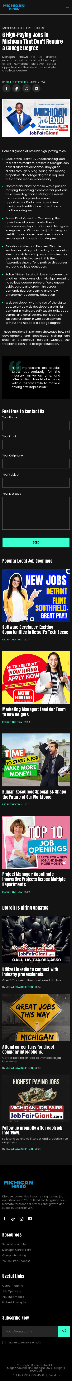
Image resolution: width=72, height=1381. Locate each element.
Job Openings (11, 1291)
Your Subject (10, 475)
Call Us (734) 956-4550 (28, 1375)
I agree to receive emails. (21, 1342)
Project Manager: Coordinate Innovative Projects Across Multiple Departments (33, 879)
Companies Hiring (14, 1255)
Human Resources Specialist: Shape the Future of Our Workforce (34, 794)
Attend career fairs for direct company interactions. (28, 1049)
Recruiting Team (12, 639)
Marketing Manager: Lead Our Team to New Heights (34, 711)
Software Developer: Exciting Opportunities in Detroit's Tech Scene (35, 629)
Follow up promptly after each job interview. (32, 1130)
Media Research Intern (19, 987)
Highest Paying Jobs (15, 1302)
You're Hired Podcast (16, 1261)
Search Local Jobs (14, 1244)
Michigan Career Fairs (16, 1250)
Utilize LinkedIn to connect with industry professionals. (30, 971)
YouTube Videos (13, 1297)
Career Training (12, 1285)
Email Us (54, 1375)
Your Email (9, 436)
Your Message (11, 494)
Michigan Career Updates (23, 28)
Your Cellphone (12, 455)
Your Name (9, 417)
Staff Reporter (17, 82)
